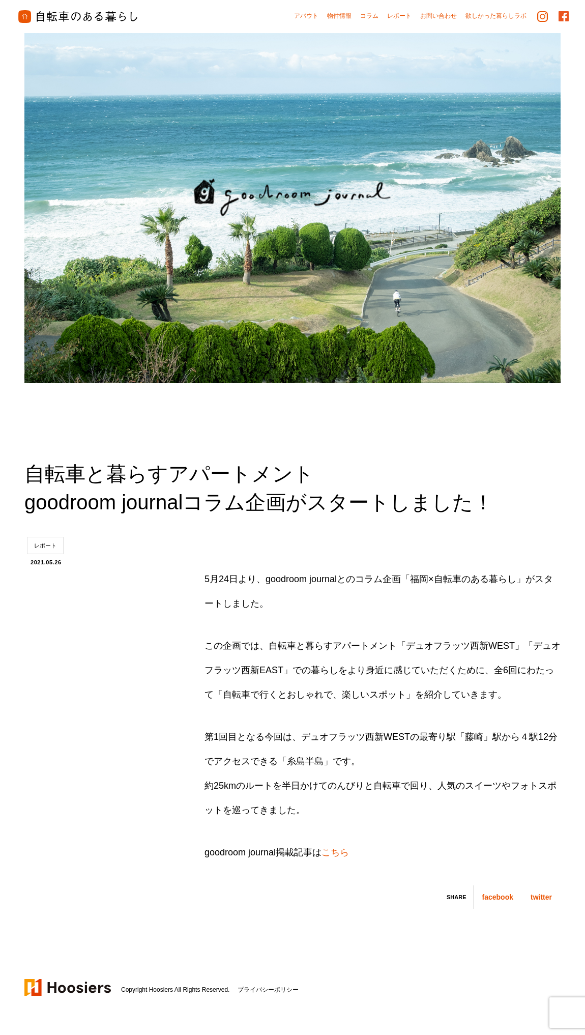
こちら (335, 852)
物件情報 (339, 15)
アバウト (306, 15)
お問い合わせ (438, 15)
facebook (497, 897)
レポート (45, 545)
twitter (541, 897)
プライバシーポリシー (268, 989)
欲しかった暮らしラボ (495, 15)
